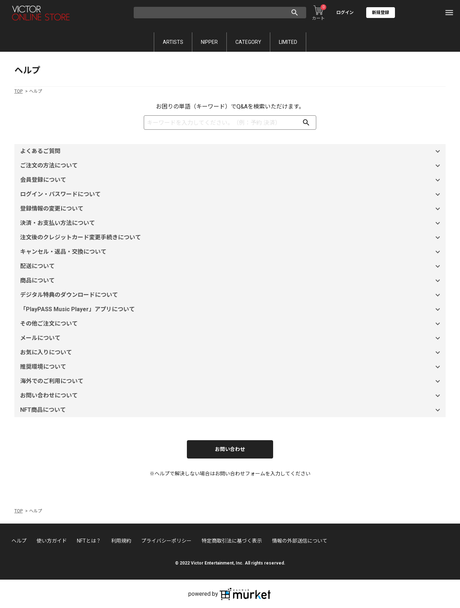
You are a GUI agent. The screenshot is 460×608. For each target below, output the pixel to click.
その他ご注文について (231, 323)
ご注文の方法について (231, 165)
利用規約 (121, 540)
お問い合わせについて (231, 395)
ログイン (345, 12)
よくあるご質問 (231, 151)
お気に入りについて (231, 352)
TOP (18, 91)
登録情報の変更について (231, 208)
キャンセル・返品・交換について (231, 252)
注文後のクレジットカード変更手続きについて (231, 237)
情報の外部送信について (299, 540)
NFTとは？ (89, 540)
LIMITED (288, 42)
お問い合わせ (230, 449)
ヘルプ (19, 540)
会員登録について (231, 180)
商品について (231, 280)
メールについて (231, 338)
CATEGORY (248, 42)
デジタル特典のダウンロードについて (231, 295)
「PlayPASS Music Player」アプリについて (231, 309)
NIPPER (209, 42)
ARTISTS (173, 42)
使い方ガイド (52, 540)
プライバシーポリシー (166, 540)
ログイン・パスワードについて (231, 194)
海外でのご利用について (231, 381)
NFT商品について (231, 410)
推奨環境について (231, 367)
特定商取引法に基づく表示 (232, 540)
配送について (231, 266)
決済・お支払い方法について (231, 223)
